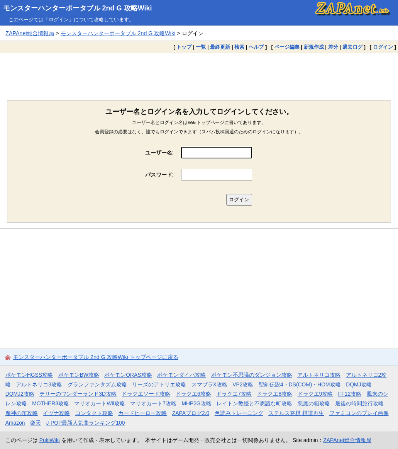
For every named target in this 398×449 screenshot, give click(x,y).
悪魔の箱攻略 (314, 403)
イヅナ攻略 (56, 413)
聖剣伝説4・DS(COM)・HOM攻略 (300, 384)
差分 (333, 47)
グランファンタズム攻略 (97, 384)
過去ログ (352, 47)
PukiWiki (49, 440)
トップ (183, 47)
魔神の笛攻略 (21, 413)
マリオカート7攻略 (153, 403)
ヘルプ (256, 47)
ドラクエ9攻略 (315, 394)
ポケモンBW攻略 (78, 375)
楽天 (35, 423)
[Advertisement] (199, 73)
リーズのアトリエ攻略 (159, 384)
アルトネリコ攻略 (318, 375)
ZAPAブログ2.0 (190, 413)
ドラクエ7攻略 (234, 394)
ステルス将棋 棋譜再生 (296, 413)
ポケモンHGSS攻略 (29, 375)
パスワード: (159, 175)
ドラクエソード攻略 (146, 394)
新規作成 (314, 47)
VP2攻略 (242, 384)
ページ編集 (287, 47)
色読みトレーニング (239, 413)
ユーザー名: (159, 153)
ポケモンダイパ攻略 (181, 375)
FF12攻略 (349, 394)
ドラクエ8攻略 (274, 394)
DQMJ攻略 (359, 384)
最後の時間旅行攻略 (359, 403)
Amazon (15, 423)
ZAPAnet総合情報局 (29, 33)
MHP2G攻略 (196, 403)
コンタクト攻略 (94, 413)
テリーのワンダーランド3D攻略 (78, 394)
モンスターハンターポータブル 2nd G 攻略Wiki (77, 8)
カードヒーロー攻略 (142, 413)
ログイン (383, 47)
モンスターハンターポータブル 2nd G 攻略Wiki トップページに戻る (95, 357)
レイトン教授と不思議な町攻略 (254, 403)
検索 (239, 47)
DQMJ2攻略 (19, 394)
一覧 (201, 47)
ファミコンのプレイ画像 (359, 413)
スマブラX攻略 (209, 384)
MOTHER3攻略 (50, 403)
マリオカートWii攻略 (99, 403)
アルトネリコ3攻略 (39, 384)
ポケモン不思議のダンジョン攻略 (251, 375)
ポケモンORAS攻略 (128, 375)
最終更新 (220, 47)
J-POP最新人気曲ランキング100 (85, 423)
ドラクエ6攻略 (193, 394)
